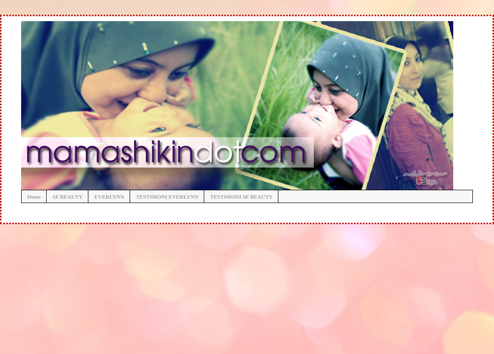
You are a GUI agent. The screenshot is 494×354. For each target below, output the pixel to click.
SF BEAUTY (67, 197)
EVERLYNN (109, 197)
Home (34, 197)
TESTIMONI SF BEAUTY (241, 197)
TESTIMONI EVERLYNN (167, 197)
